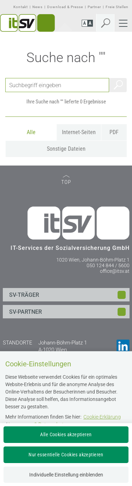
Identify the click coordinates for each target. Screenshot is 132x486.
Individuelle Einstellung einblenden (66, 475)
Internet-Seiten (79, 132)
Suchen (118, 85)
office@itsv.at (115, 271)
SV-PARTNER (25, 311)
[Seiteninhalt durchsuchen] (57, 85)
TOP (66, 180)
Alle (31, 132)
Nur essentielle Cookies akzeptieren (66, 454)
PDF (114, 132)
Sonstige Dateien (66, 148)
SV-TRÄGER (24, 295)
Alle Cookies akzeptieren (66, 434)
